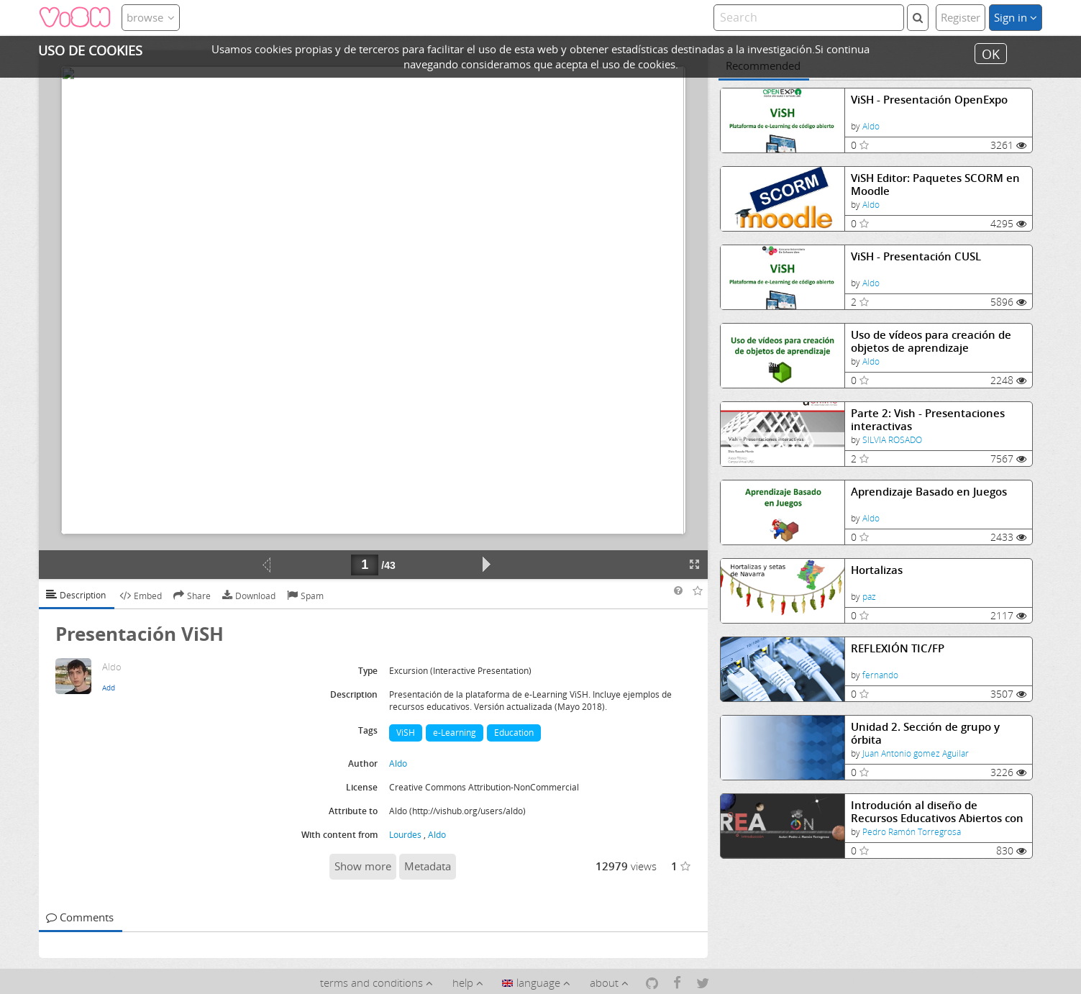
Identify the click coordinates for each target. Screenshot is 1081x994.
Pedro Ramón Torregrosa (911, 832)
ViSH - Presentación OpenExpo (929, 99)
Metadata (427, 866)
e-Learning (454, 732)
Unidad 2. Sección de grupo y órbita (925, 733)
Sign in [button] (1015, 17)
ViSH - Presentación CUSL (916, 256)
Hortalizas (877, 570)
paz (869, 597)
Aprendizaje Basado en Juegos (929, 491)
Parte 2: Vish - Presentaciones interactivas (928, 419)
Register (960, 17)
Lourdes (405, 835)
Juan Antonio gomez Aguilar (915, 753)
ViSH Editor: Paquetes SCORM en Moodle (935, 184)
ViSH (405, 732)
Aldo (871, 126)
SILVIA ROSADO (892, 440)
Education (514, 732)
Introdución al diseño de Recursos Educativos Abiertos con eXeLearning (937, 811)
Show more (362, 866)
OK (991, 53)
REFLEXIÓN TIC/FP (897, 648)
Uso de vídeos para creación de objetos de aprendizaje (931, 341)
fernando (880, 675)
